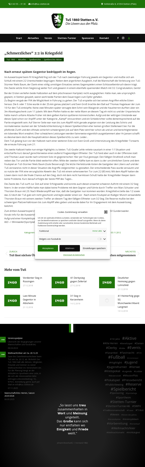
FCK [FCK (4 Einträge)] (140, 353)
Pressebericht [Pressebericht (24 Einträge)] (133, 380)
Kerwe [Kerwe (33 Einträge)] (135, 367)
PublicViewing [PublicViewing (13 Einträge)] (115, 384)
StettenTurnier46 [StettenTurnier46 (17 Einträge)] (119, 406)
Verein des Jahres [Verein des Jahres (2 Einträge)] (130, 415)
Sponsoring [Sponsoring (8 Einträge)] (117, 393)
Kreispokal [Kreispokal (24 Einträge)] (113, 371)
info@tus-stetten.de (38, 4)
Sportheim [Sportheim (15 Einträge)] (124, 397)
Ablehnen (69, 248)
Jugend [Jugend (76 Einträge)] (132, 362)
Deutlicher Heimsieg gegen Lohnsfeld (126, 281)
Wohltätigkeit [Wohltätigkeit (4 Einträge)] (134, 432)
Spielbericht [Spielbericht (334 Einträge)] (124, 389)
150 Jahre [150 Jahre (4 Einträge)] (115, 339)
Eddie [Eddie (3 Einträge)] (122, 348)
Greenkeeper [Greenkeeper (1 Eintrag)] (133, 358)
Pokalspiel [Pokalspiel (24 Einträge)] (113, 380)
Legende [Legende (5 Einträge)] (128, 371)
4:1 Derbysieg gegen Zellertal (78, 279)
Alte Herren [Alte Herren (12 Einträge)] (111, 343)
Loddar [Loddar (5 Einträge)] (138, 371)
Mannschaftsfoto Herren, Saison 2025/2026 (19, 394)
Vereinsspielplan (15, 338)
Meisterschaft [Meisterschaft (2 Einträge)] (115, 376)
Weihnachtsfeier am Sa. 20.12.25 (23, 353)
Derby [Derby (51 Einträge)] (112, 347)
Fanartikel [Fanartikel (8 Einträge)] (112, 353)
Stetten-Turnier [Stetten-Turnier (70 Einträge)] (124, 401)
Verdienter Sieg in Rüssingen (32, 279)
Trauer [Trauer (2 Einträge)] (130, 410)
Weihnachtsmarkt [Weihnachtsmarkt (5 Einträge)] (116, 432)
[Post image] (12, 282)
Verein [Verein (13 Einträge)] (115, 414)
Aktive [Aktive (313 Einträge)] (131, 338)
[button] (105, 212)
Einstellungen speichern (94, 248)
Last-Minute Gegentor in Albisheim (29, 299)
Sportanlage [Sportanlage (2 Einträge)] (132, 393)
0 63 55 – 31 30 (17, 4)
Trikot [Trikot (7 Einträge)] (140, 410)
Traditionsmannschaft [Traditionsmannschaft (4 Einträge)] (114, 410)
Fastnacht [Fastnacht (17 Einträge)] (128, 352)
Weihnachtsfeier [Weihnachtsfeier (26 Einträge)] (124, 428)
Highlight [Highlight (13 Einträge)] (116, 362)
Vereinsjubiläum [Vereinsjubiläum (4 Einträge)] (131, 419)
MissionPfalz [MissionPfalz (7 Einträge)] (131, 375)
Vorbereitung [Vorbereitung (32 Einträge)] (118, 423)
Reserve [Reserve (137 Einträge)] (134, 384)
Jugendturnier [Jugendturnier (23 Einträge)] (118, 367)
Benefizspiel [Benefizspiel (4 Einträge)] (126, 343)
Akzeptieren (48, 248)
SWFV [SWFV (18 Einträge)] (137, 406)
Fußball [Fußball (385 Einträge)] (118, 357)
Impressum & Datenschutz (74, 255)
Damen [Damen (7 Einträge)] (140, 343)
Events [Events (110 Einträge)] (135, 347)
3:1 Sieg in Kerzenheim (76, 297)
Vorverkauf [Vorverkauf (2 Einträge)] (135, 424)
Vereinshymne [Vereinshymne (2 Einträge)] (115, 419)
